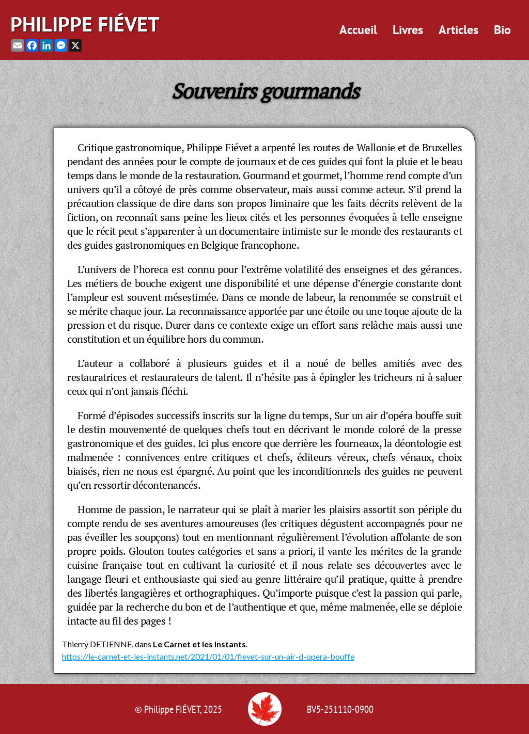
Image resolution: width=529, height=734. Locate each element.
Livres (408, 30)
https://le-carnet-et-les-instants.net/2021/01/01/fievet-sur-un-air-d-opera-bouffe (208, 656)
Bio (502, 30)
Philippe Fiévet (85, 23)
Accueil (358, 30)
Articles (458, 30)
